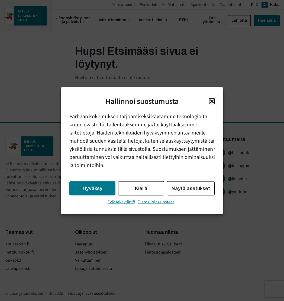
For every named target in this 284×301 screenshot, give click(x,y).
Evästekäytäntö (121, 202)
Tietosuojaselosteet (156, 202)
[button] (212, 101)
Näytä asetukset (191, 188)
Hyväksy (92, 188)
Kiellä (141, 188)
